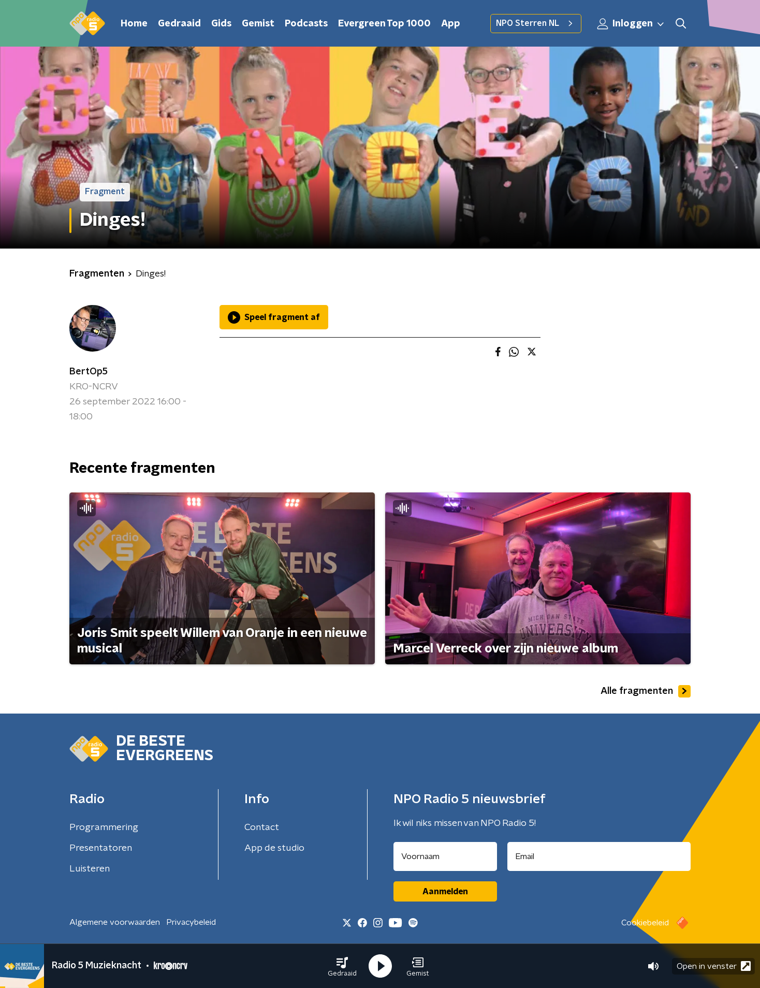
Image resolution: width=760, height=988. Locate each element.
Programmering (103, 827)
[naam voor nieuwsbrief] (445, 856)
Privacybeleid (191, 922)
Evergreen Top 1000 (384, 23)
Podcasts (306, 23)
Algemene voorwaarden (114, 922)
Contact (261, 827)
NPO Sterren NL (536, 23)
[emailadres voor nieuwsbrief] (599, 856)
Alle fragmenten (646, 691)
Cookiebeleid (645, 923)
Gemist (258, 23)
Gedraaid (179, 23)
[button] (342, 966)
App (450, 23)
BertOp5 (88, 371)
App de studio (274, 848)
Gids (221, 23)
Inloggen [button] (631, 24)
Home (134, 23)
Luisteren (89, 869)
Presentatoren (100, 848)
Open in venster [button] (714, 966)
